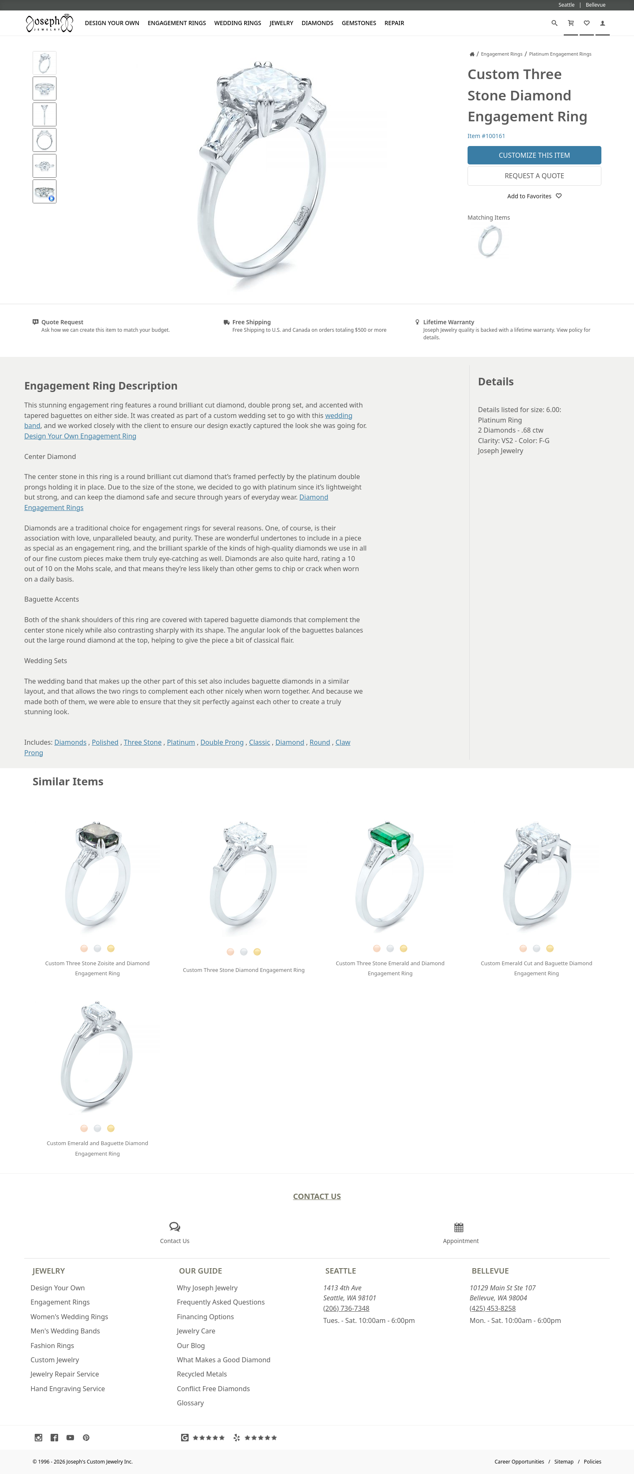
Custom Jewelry (55, 1359)
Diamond (290, 742)
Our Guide (200, 1270)
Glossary (190, 1402)
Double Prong (222, 742)
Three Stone (142, 742)
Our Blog (191, 1345)
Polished (105, 742)
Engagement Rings (177, 23)
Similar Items (68, 781)
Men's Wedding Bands (65, 1331)
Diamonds (317, 23)
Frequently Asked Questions (221, 1302)
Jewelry (282, 23)
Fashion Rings (52, 1345)
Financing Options (205, 1316)
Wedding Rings (238, 23)
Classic (259, 742)
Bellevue (490, 1270)
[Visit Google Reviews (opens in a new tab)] (205, 1437)
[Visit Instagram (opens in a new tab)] (40, 1437)
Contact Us (317, 1196)
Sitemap (564, 1461)
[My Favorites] (587, 23)
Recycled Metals (202, 1374)
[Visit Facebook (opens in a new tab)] (56, 1437)
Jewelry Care (196, 1331)
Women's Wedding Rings (69, 1316)
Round (319, 742)
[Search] (554, 23)
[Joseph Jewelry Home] (472, 53)
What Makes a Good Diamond (224, 1359)
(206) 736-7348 (346, 1308)
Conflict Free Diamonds (213, 1388)
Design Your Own (112, 23)
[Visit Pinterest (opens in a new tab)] (88, 1437)
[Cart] (571, 23)
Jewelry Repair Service (65, 1374)
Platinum (181, 742)
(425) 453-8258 (493, 1308)
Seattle (340, 1270)
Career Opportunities (520, 1461)
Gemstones (359, 23)
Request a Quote (534, 175)
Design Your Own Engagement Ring (80, 436)
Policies (592, 1461)
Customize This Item (534, 155)
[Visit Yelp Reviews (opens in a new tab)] (257, 1437)
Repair (394, 23)
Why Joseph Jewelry (207, 1287)
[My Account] (603, 23)
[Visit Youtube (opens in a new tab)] (72, 1437)
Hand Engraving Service (68, 1388)
